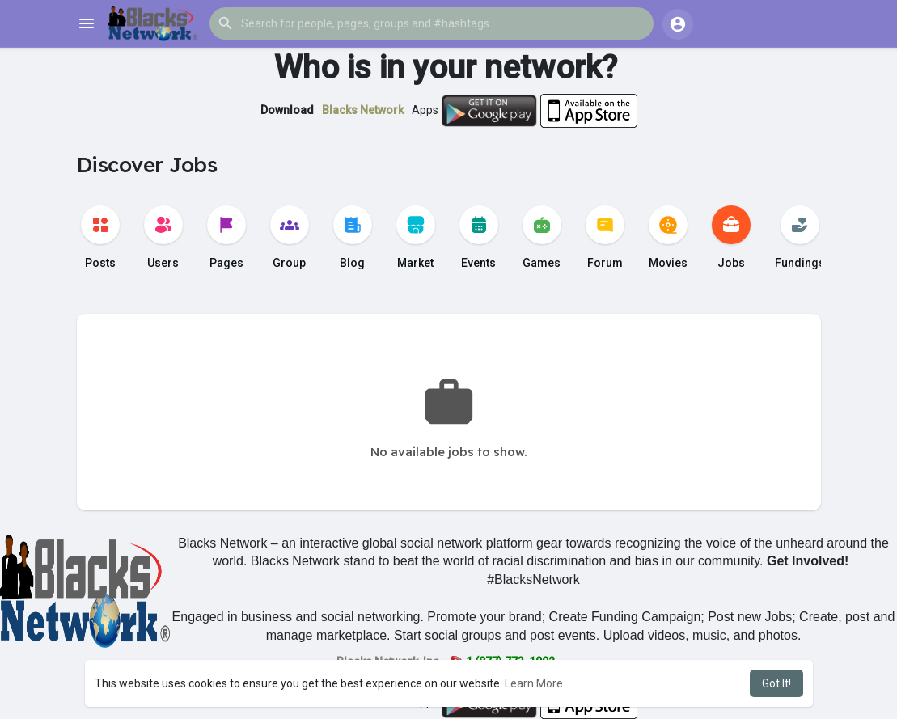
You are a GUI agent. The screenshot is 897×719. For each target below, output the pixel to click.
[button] (431, 23)
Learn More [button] (534, 683)
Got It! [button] (776, 683)
